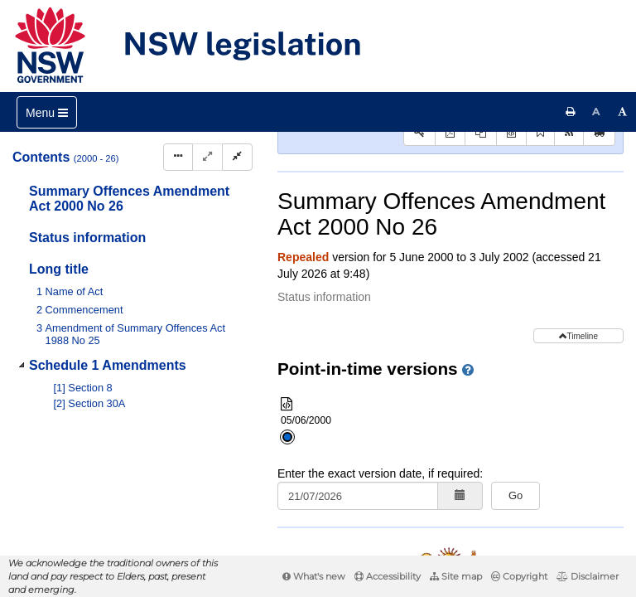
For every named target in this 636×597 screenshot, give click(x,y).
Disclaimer (587, 576)
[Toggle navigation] (47, 112)
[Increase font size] (623, 112)
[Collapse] (237, 157)
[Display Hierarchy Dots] (178, 157)
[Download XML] (511, 243)
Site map (456, 576)
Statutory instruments (500, 161)
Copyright (519, 576)
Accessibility (387, 576)
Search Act (328, 215)
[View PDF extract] (481, 243)
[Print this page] (570, 112)
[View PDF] (450, 243)
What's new (313, 576)
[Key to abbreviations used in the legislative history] (419, 243)
